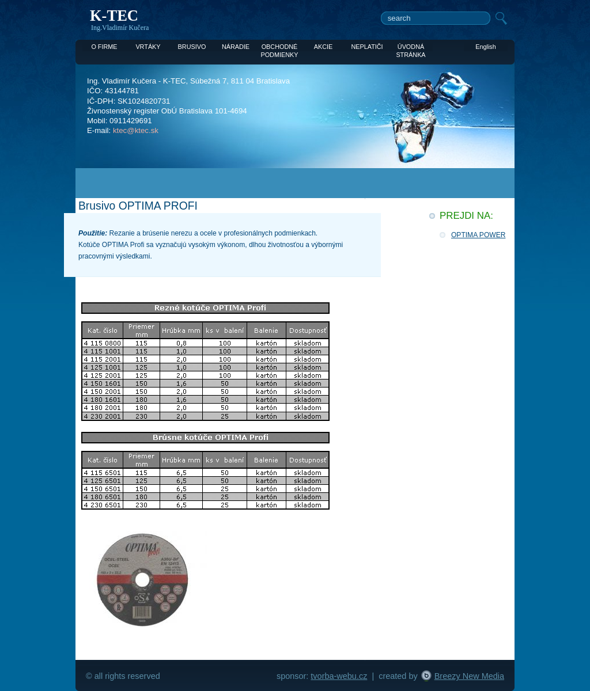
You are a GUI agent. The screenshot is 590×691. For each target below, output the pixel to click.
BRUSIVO (192, 46)
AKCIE (323, 46)
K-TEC (114, 15)
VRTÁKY (147, 46)
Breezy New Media (469, 676)
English (485, 46)
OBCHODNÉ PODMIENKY (279, 47)
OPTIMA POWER (478, 235)
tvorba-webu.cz (339, 676)
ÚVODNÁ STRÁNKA (410, 47)
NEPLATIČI (367, 46)
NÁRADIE (235, 46)
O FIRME (104, 46)
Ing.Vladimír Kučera (120, 28)
